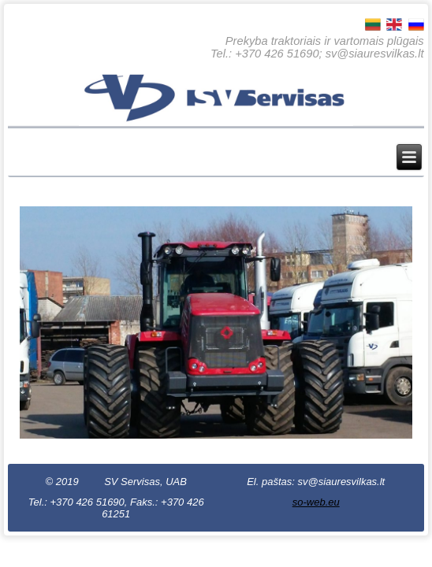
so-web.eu (316, 502)
